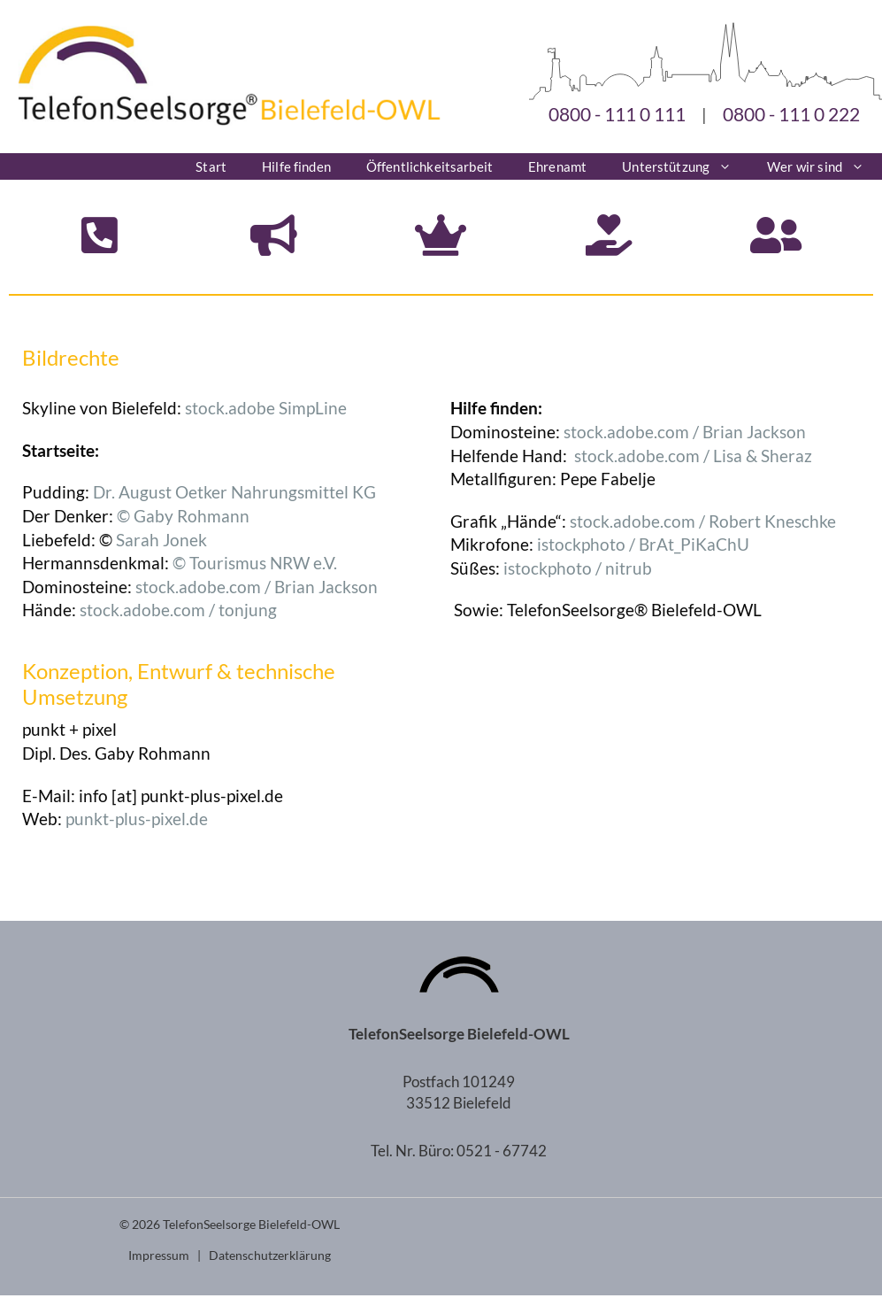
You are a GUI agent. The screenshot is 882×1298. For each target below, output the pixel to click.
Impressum (158, 1257)
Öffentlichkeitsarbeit (429, 166)
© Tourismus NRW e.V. (255, 566)
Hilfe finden (296, 166)
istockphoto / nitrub (577, 570)
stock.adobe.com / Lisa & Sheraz (693, 458)
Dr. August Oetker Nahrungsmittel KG (234, 495)
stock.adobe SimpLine (266, 411)
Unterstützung (685, 166)
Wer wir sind (824, 166)
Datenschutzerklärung (270, 1257)
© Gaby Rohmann (183, 518)
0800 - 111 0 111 (617, 114)
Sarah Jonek (161, 542)
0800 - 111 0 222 (791, 114)
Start (211, 166)
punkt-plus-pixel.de (136, 822)
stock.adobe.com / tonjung (178, 613)
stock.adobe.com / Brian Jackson (256, 589)
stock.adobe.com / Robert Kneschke (703, 524)
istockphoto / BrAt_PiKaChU (643, 547)
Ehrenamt (557, 166)
